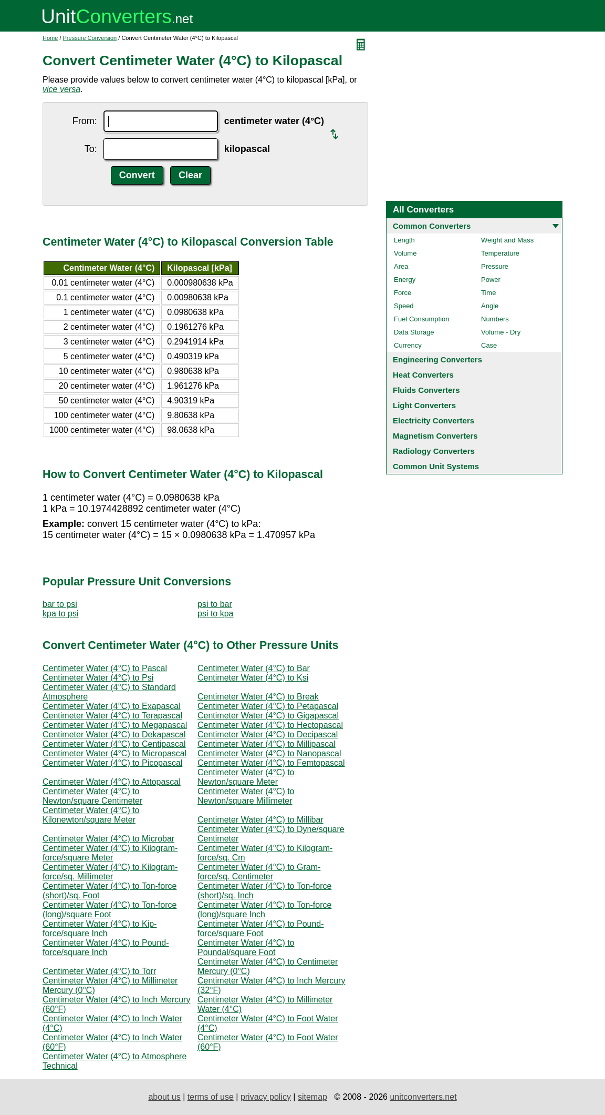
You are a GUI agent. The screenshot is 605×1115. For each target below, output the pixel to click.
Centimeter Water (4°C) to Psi (98, 677)
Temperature (500, 253)
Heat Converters (423, 374)
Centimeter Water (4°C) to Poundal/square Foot (246, 947)
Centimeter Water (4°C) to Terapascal (112, 715)
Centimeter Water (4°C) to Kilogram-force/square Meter (110, 853)
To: (91, 149)
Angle (489, 306)
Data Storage (414, 332)
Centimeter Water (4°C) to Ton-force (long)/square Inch (264, 909)
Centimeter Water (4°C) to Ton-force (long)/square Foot (109, 909)
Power (490, 279)
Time (488, 293)
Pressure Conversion (90, 38)
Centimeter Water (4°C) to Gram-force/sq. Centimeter (258, 872)
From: (84, 121)
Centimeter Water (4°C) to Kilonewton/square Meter (91, 815)
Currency (408, 345)
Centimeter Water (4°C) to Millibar (260, 819)
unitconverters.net (423, 1096)
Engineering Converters (437, 359)
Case (489, 345)
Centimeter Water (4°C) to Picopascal (112, 762)
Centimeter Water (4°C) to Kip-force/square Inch (100, 928)
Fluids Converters (426, 390)
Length (404, 240)
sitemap (312, 1096)
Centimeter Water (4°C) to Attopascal (112, 781)
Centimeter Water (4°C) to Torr (99, 971)
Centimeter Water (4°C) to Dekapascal (114, 734)
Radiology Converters (434, 451)
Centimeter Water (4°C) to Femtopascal (271, 762)
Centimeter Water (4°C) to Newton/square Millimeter (246, 796)
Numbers (495, 319)
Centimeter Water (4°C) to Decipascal (267, 734)
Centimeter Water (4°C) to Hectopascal (270, 725)
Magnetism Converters (435, 435)
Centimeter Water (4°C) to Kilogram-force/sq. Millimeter (110, 872)
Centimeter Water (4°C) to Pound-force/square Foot (260, 928)
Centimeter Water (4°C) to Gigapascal (268, 715)
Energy (404, 279)
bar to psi (60, 604)
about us (164, 1096)
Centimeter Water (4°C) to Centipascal (114, 743)
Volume (405, 253)
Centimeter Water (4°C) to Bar (253, 668)
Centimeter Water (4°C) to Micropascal (114, 753)
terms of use (210, 1096)
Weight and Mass (507, 240)
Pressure (494, 266)
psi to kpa (215, 613)
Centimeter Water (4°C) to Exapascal (112, 706)
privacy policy (266, 1096)
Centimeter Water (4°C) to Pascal (105, 668)
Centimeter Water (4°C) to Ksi (252, 677)
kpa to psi (60, 613)
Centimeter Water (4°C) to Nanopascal (269, 753)
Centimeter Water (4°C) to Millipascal (266, 743)
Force (402, 293)
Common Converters (432, 225)
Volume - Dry (500, 332)
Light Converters (424, 405)
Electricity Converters (433, 420)
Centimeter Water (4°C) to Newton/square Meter (246, 777)
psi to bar (214, 604)
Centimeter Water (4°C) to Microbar (108, 838)
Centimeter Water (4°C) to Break (258, 696)
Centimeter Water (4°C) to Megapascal (115, 725)
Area (401, 266)
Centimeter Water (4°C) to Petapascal (267, 706)
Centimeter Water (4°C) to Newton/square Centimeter (92, 796)
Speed (404, 306)
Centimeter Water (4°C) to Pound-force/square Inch (106, 947)
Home (50, 38)
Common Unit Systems (436, 466)
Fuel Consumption (422, 319)
